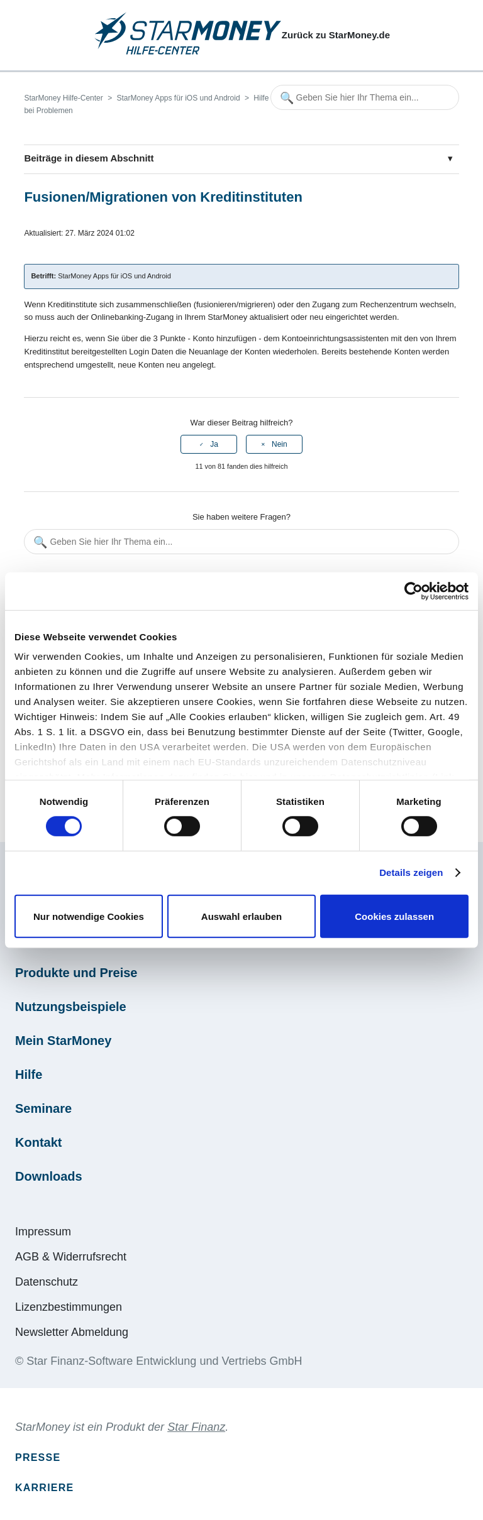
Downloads (48, 1176)
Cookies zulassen (394, 916)
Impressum (43, 1231)
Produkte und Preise (76, 973)
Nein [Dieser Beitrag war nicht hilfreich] (279, 444)
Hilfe (28, 1074)
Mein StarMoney (63, 1040)
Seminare (43, 1108)
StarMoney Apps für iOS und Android (178, 98)
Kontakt (38, 1142)
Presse (37, 1457)
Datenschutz (46, 1282)
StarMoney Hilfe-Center (63, 98)
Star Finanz (196, 1427)
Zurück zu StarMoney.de (336, 35)
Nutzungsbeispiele (70, 1007)
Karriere (44, 1487)
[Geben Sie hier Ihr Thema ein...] (364, 97)
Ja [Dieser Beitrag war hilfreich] (214, 444)
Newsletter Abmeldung (71, 1332)
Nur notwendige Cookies (88, 916)
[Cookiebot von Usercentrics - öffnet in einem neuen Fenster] (413, 590)
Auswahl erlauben (241, 916)
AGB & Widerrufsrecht (70, 1256)
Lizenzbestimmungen (68, 1307)
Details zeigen (411, 872)
